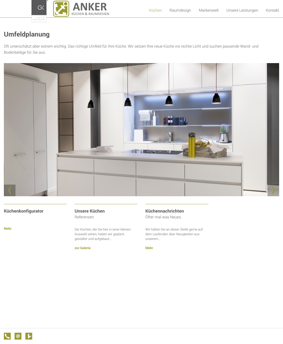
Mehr (8, 228)
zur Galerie (83, 248)
